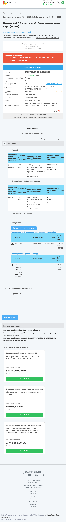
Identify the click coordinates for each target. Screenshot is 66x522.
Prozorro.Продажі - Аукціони (33, 485)
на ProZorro (39, 35)
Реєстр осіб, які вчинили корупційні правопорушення (33, 118)
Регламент (33, 502)
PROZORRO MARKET (33, 483)
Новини (33, 494)
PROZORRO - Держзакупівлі (33, 480)
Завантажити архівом (24, 228)
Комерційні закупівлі (33, 488)
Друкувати (10, 317)
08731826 (28, 92)
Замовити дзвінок (48, 4)
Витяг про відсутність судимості (33, 114)
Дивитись (24, 378)
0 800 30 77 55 (47, 1)
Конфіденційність (49, 515)
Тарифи (33, 507)
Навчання (33, 491)
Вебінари (33, 504)
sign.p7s (18, 243)
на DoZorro (49, 35)
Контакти (33, 496)
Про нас (33, 498)
